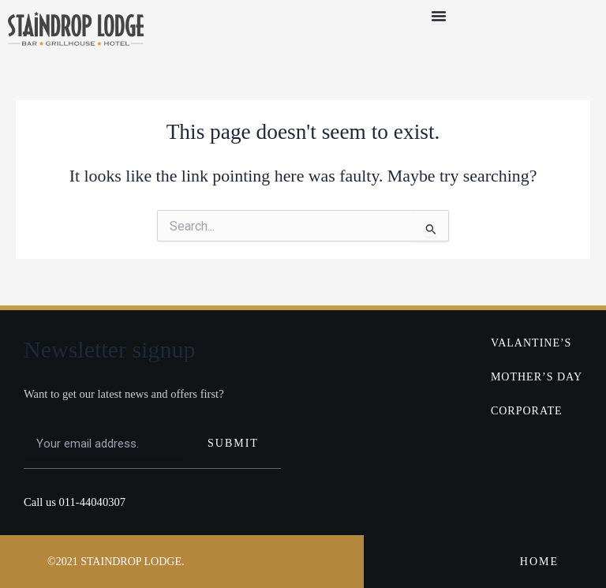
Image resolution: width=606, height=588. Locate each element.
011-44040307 (92, 502)
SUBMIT (233, 443)
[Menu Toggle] (439, 16)
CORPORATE (527, 411)
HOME (539, 561)
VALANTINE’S (531, 343)
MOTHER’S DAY (536, 377)
